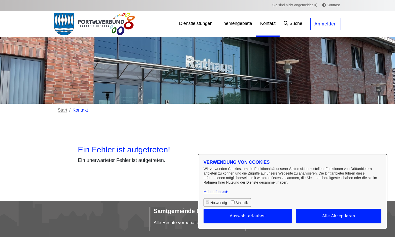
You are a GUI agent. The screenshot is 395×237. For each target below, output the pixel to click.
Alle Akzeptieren (338, 216)
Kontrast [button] (331, 5)
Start (62, 110)
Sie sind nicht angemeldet (294, 5)
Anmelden (325, 23)
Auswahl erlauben (248, 216)
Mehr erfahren (215, 192)
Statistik (242, 203)
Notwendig (218, 203)
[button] (293, 24)
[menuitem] (196, 24)
